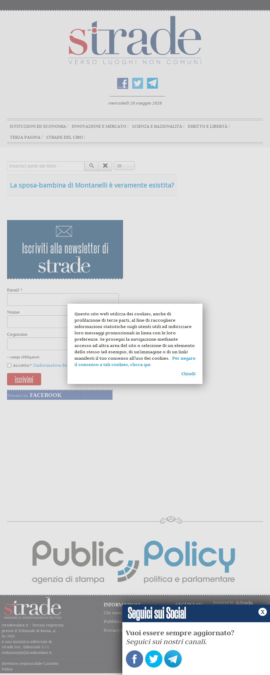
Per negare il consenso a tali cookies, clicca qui (135, 361)
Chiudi (188, 374)
